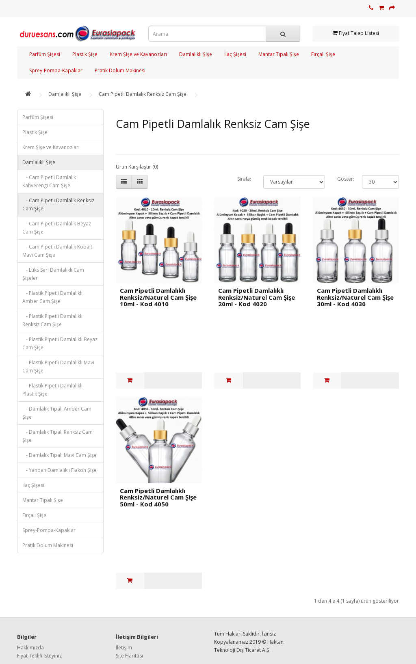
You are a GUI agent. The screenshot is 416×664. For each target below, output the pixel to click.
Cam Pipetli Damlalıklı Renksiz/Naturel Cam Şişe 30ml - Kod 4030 (355, 297)
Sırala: (244, 178)
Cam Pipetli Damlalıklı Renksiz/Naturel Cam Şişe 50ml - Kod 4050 (158, 497)
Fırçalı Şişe (323, 54)
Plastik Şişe (85, 54)
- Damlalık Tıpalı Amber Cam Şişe (56, 412)
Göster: (343, 178)
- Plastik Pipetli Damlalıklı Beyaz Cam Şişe (60, 343)
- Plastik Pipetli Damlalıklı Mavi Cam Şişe (58, 366)
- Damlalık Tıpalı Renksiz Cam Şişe (57, 435)
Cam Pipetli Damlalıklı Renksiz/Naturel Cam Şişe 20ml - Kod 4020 (256, 297)
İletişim (124, 647)
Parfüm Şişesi (44, 54)
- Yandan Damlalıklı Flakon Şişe (59, 470)
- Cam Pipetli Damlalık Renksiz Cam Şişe (58, 204)
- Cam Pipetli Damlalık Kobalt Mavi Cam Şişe (57, 250)
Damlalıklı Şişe (195, 54)
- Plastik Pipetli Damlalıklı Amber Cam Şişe (52, 297)
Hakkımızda (30, 647)
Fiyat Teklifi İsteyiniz (39, 655)
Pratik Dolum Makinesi (120, 70)
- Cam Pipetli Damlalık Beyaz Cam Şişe (56, 227)
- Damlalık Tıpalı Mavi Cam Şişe (59, 455)
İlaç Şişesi (235, 54)
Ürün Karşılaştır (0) (137, 166)
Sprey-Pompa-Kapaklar (55, 70)
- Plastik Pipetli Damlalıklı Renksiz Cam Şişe (52, 320)
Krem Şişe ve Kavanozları (138, 54)
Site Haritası (129, 655)
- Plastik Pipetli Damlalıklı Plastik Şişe (52, 389)
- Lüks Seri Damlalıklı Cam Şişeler (53, 273)
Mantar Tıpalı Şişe (278, 54)
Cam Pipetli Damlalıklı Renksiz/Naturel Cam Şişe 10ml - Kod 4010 (158, 297)
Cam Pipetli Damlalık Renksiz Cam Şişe (142, 94)
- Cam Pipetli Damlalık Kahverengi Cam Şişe (49, 181)
